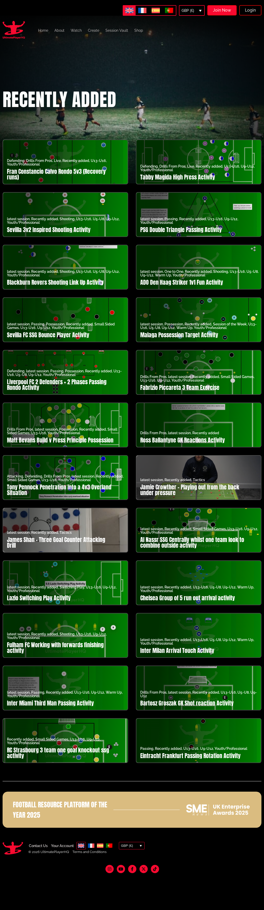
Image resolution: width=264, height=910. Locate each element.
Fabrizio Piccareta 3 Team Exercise (179, 387)
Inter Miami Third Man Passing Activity (50, 703)
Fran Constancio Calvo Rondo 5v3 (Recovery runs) (56, 174)
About (59, 30)
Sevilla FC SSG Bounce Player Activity (48, 335)
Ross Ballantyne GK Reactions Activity (182, 440)
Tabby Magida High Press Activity (177, 177)
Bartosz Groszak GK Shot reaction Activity (187, 703)
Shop (138, 30)
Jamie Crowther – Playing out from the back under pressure (189, 490)
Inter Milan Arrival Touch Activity (177, 650)
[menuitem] (129, 10)
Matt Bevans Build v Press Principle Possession (60, 440)
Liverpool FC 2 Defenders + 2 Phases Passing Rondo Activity (56, 385)
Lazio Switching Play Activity (39, 598)
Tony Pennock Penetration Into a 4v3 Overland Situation (59, 490)
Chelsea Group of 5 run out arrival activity (187, 598)
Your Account (62, 846)
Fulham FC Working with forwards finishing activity (55, 648)
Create (93, 30)
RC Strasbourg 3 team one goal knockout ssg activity (58, 753)
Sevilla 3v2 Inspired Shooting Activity (48, 229)
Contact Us (38, 846)
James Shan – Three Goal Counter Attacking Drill (56, 542)
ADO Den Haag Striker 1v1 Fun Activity (181, 282)
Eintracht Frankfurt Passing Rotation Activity (190, 755)
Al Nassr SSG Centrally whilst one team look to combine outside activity (192, 542)
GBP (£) (188, 10)
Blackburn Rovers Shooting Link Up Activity (55, 282)
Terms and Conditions (89, 852)
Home (43, 30)
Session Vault (116, 30)
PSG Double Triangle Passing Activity (181, 229)
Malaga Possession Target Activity (179, 335)
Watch (76, 30)
